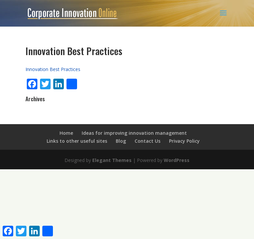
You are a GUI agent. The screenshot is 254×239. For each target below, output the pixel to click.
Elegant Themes (112, 160)
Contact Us (147, 141)
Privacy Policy (184, 141)
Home (66, 133)
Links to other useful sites (77, 141)
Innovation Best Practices (52, 69)
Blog (121, 141)
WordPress (177, 160)
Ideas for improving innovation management (134, 133)
